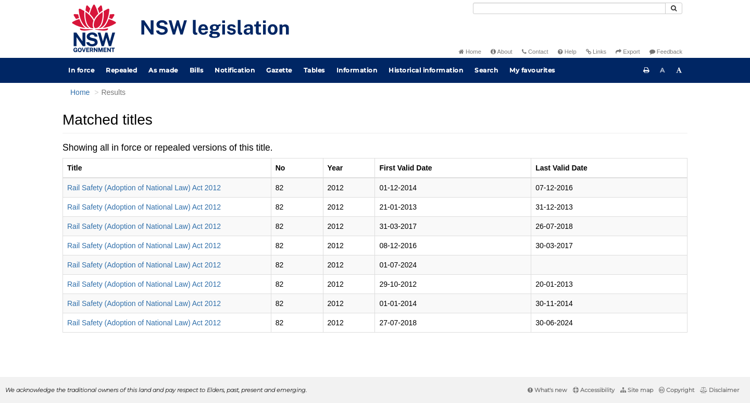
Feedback (665, 51)
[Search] (569, 8)
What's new (547, 390)
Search (486, 70)
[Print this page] (646, 70)
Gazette (279, 70)
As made (163, 70)
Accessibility (594, 390)
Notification (235, 70)
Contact (535, 51)
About (501, 51)
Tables (314, 70)
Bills (197, 70)
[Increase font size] (679, 70)
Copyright (676, 390)
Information (357, 70)
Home (470, 51)
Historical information (426, 70)
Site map (636, 390)
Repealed (121, 70)
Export (628, 51)
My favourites (532, 70)
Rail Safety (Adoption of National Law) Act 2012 (144, 188)
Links (596, 51)
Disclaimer (719, 390)
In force (81, 70)
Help (567, 51)
